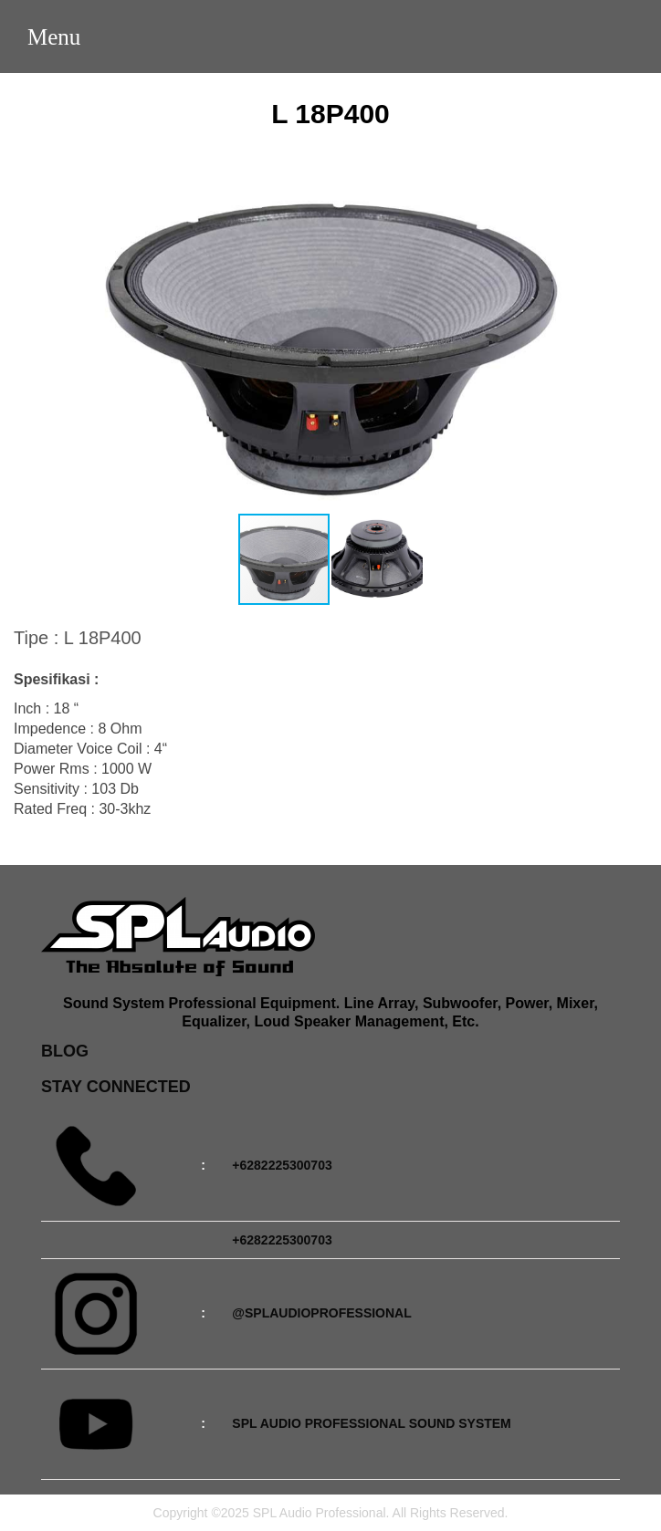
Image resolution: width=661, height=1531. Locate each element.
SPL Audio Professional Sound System (371, 1423)
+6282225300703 (281, 1165)
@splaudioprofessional (321, 1313)
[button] (630, 334)
